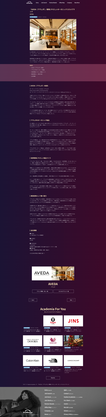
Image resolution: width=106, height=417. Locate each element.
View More (77, 3)
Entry (37, 3)
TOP (24, 384)
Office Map (62, 3)
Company (69, 3)
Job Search (44, 3)
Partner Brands (53, 3)
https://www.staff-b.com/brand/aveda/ (39, 90)
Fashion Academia (31, 384)
